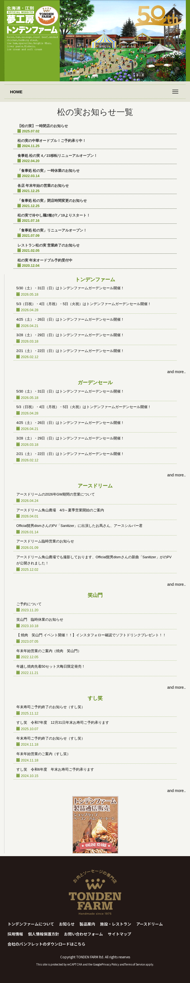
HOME (16, 91)
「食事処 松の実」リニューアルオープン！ (52, 230)
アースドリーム (149, 924)
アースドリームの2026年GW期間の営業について (55, 494)
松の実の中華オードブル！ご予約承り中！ (51, 141)
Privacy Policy (110, 964)
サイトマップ (119, 934)
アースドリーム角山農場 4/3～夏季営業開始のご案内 (60, 510)
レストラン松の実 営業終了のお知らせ (48, 245)
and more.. (176, 371)
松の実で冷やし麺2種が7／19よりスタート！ (53, 215)
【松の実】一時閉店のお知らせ (42, 126)
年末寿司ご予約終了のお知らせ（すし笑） (50, 707)
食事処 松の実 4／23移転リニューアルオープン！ (57, 156)
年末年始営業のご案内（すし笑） (43, 754)
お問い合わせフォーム (83, 934)
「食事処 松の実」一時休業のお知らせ (48, 171)
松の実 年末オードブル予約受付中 (45, 260)
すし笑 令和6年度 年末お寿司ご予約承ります (55, 769)
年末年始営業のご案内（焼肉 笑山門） (48, 651)
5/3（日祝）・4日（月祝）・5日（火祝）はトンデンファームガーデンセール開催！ (83, 304)
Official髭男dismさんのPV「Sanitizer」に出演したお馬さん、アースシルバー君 (79, 526)
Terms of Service (135, 964)
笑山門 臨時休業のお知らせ (39, 620)
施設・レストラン (115, 924)
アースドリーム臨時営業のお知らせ (45, 541)
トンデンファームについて (30, 924)
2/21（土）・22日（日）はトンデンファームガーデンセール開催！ (70, 351)
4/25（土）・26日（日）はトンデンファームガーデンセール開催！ (70, 319)
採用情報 (15, 934)
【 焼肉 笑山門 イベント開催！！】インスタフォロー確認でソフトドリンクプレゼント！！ (91, 635)
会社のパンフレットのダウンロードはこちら (46, 944)
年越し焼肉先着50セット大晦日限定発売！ (50, 666)
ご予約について (29, 604)
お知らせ (67, 924)
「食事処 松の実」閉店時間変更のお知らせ (52, 201)
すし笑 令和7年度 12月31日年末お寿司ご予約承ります (62, 723)
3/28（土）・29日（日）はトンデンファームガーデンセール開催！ (70, 335)
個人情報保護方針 (43, 934)
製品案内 (87, 924)
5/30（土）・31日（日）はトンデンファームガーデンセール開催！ (70, 288)
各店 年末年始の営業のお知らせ (43, 186)
